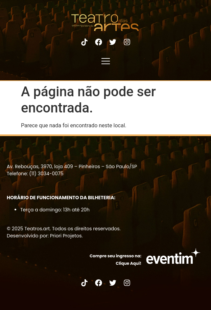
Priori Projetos (66, 235)
